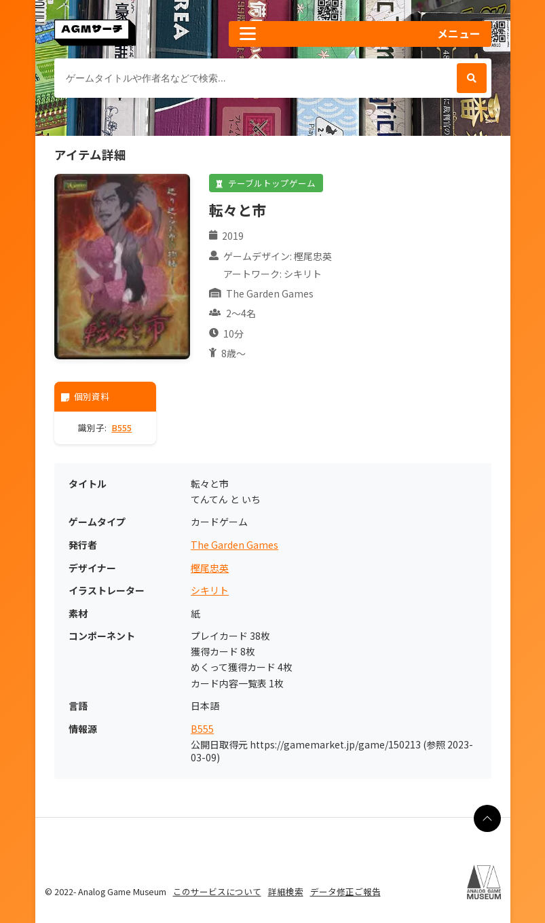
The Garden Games (234, 545)
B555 (121, 427)
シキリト (210, 590)
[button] (360, 34)
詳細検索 (285, 891)
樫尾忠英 (210, 568)
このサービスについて (217, 891)
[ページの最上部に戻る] (487, 818)
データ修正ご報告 (345, 891)
